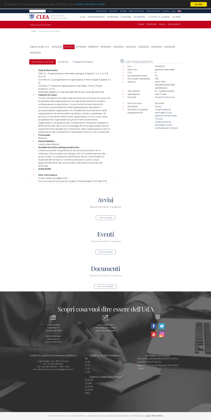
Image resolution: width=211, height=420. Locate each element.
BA (86, 358)
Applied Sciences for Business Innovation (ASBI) (158, 367)
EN (179, 11)
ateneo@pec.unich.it (108, 328)
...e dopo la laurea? (158, 17)
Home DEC (113, 11)
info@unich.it (108, 325)
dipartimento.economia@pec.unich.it (56, 369)
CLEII (87, 371)
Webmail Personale (136, 11)
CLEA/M (89, 380)
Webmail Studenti (153, 11)
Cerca (50, 11)
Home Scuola (101, 11)
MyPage (123, 11)
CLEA (82, 17)
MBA (87, 393)
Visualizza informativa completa (91, 4)
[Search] (37, 11)
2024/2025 (169, 46)
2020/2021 (118, 46)
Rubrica (166, 11)
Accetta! (199, 4)
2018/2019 (93, 46)
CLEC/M (89, 386)
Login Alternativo (154, 415)
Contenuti (63, 62)
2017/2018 (81, 46)
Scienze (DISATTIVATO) (149, 362)
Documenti (174, 24)
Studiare (126, 17)
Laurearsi (139, 17)
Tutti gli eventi (105, 252)
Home (141, 24)
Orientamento (96, 17)
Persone (151, 24)
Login (173, 11)
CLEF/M (89, 390)
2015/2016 (57, 46)
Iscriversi (113, 17)
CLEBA (88, 383)
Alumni (176, 17)
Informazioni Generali (42, 62)
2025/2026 (35, 52)
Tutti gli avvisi (105, 218)
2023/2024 (156, 46)
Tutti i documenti (105, 286)
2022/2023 (143, 46)
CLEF (87, 368)
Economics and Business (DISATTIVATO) (157, 358)
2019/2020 (105, 46)
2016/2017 (69, 46)
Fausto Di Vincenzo (165, 97)
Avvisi (162, 24)
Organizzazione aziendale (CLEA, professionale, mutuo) (166, 124)
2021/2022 (131, 46)
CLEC (88, 365)
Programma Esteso (83, 62)
